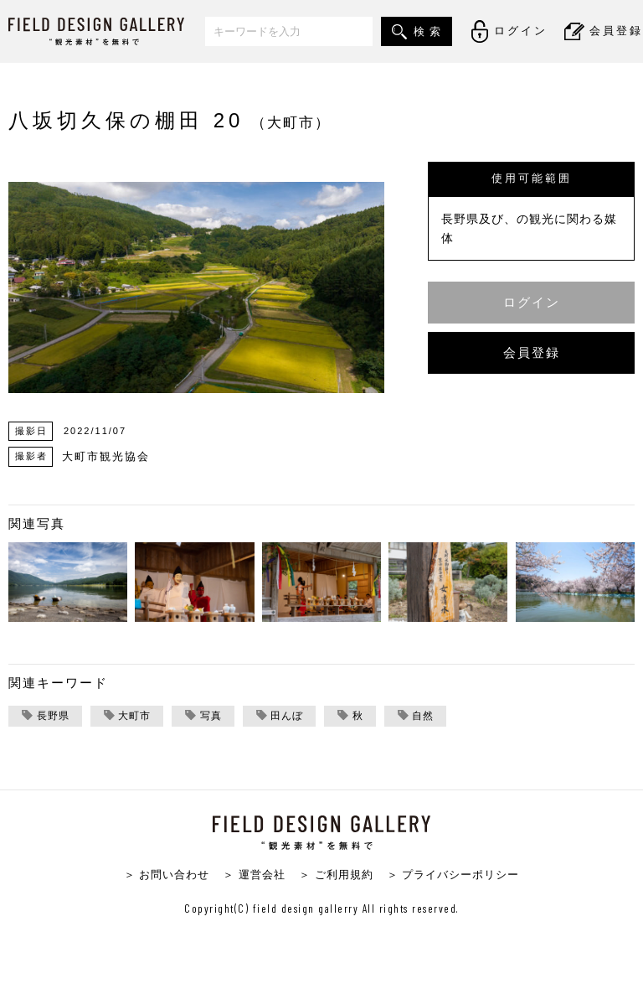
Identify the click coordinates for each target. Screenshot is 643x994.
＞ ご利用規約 (336, 875)
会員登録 (531, 352)
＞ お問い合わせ (167, 875)
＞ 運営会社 (254, 875)
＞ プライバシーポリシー (453, 875)
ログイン (531, 302)
